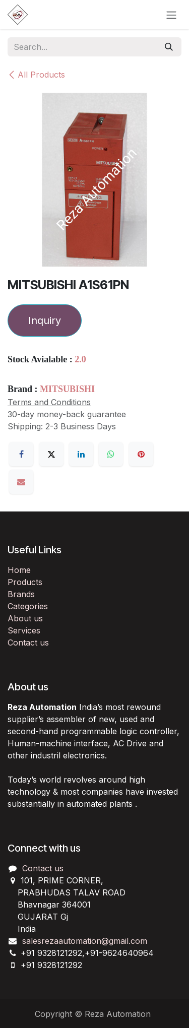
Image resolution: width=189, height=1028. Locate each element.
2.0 (80, 359)
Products (25, 582)
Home (19, 570)
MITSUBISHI (67, 389)
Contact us (28, 642)
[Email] (21, 482)
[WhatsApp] (111, 454)
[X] (51, 454)
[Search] (168, 46)
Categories (28, 606)
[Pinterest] (141, 454)
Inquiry (44, 320)
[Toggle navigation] (171, 14)
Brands (21, 594)
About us (25, 618)
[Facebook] (21, 454)
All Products (36, 75)
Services (24, 630)
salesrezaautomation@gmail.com (84, 941)
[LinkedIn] (81, 454)
